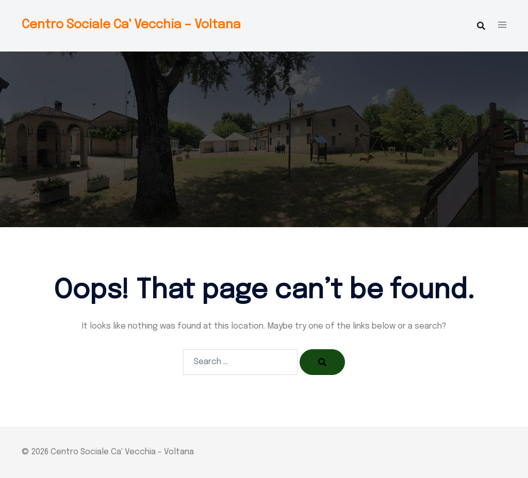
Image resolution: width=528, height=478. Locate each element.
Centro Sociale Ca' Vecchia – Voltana (131, 25)
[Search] (322, 362)
